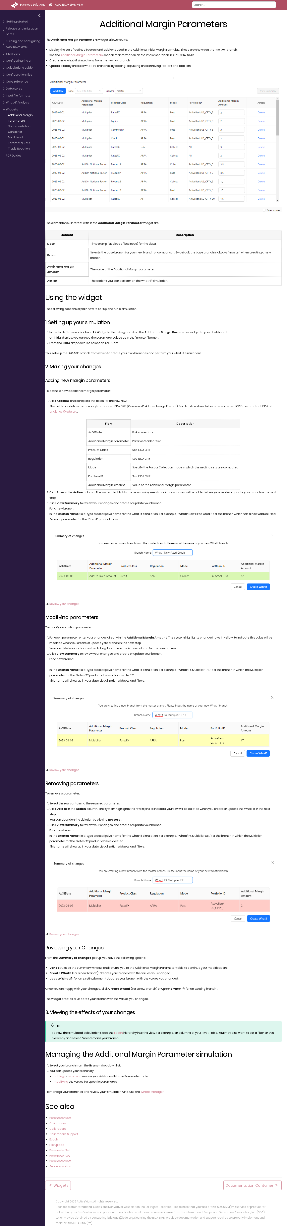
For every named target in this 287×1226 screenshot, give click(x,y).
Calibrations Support (66, 1131)
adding (61, 1074)
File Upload (15, 137)
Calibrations (60, 1121)
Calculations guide (19, 68)
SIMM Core (13, 54)
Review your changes (67, 602)
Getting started (17, 22)
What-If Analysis (17, 102)
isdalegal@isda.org (120, 1215)
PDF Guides (14, 156)
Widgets (12, 109)
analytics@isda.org (66, 410)
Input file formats (18, 96)
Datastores (14, 89)
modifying (63, 1079)
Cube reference (17, 82)
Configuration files (19, 75)
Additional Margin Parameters (20, 118)
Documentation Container (19, 129)
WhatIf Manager (154, 1089)
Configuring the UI (18, 61)
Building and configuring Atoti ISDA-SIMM (23, 44)
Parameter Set (62, 1148)
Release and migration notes (22, 31)
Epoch (120, 1030)
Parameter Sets (19, 143)
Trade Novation (19, 149)
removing (77, 1074)
